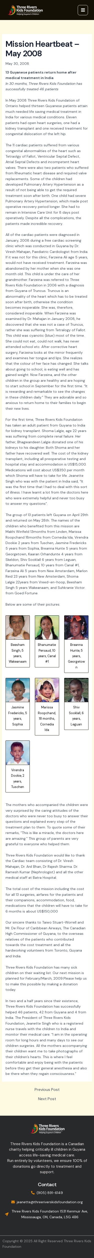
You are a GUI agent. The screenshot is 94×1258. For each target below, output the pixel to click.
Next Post (47, 1099)
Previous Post (47, 1090)
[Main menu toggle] (83, 10)
